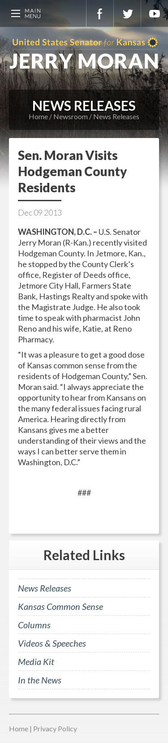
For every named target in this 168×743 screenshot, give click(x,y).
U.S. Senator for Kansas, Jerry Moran (84, 54)
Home (38, 116)
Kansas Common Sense (60, 606)
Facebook (99, 13)
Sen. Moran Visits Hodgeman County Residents (72, 171)
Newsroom (70, 116)
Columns (34, 624)
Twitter (127, 13)
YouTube (154, 13)
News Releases (116, 116)
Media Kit (36, 661)
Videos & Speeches (52, 643)
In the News (39, 679)
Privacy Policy (55, 728)
